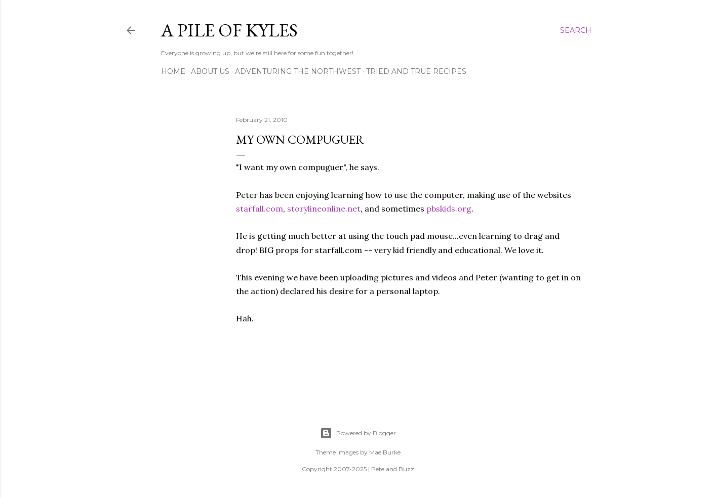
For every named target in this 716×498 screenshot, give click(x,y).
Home (173, 71)
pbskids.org (448, 208)
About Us (210, 71)
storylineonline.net (324, 208)
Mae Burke (385, 452)
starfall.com (259, 208)
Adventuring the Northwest (298, 71)
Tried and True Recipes (416, 71)
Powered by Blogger (358, 433)
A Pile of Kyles (229, 30)
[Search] (575, 30)
